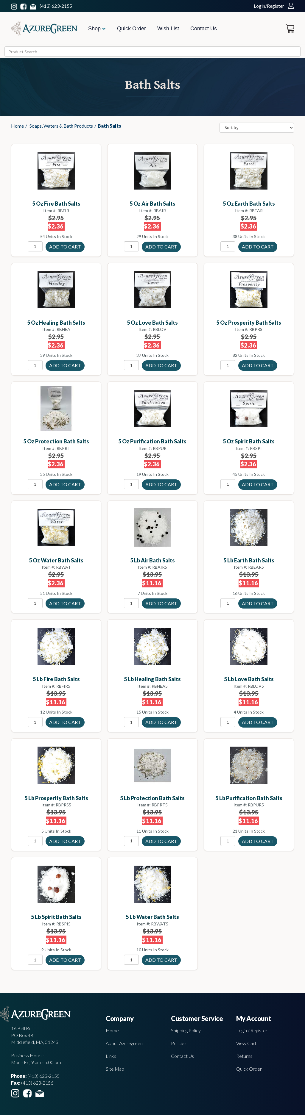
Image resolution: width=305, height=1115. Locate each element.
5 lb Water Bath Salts (152, 917)
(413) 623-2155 (56, 6)
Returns (244, 1056)
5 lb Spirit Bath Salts (56, 917)
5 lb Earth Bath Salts (248, 560)
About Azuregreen (124, 1043)
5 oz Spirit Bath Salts (249, 441)
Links (111, 1056)
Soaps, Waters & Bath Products (61, 126)
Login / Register (251, 1030)
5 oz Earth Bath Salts (249, 203)
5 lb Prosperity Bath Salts (56, 798)
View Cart (246, 1043)
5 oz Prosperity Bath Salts (248, 322)
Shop (97, 29)
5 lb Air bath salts (152, 560)
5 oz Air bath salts (152, 203)
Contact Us (203, 29)
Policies (178, 1043)
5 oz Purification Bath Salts (152, 441)
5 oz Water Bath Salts (56, 560)
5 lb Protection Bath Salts (152, 798)
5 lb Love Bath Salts (249, 679)
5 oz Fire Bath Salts (56, 203)
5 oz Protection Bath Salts (56, 441)
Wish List (168, 29)
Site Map (115, 1069)
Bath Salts (109, 126)
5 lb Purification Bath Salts (248, 798)
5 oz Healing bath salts (56, 322)
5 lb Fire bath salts (56, 679)
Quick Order (131, 29)
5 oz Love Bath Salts (152, 322)
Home (17, 126)
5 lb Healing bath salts (152, 679)
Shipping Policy (186, 1030)
